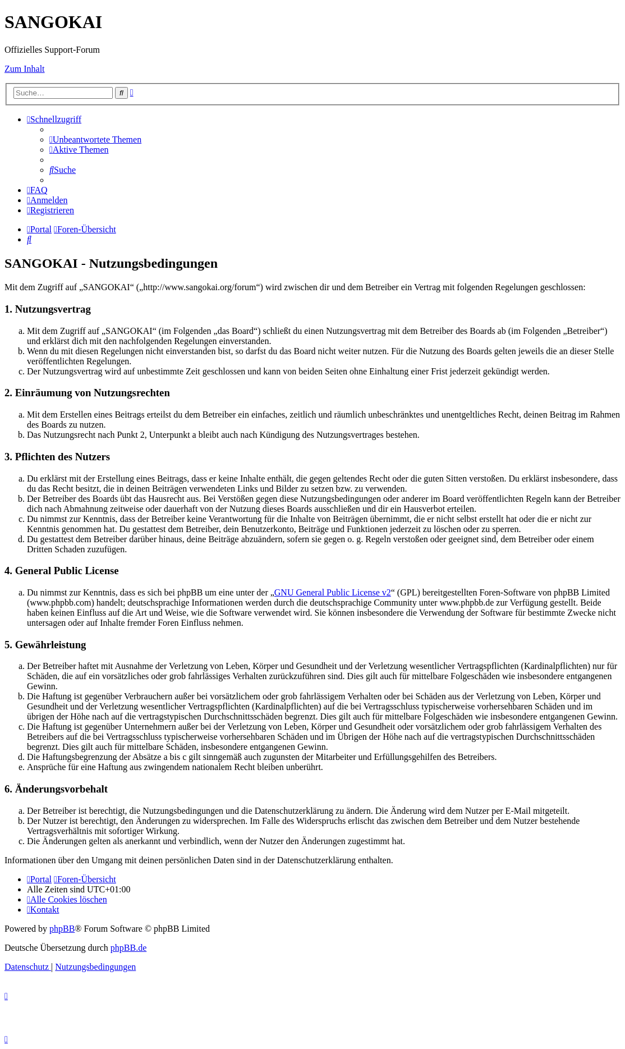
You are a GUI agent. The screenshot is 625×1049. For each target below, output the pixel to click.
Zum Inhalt (24, 69)
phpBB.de (128, 947)
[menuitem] (95, 139)
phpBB (62, 928)
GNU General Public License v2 (332, 592)
